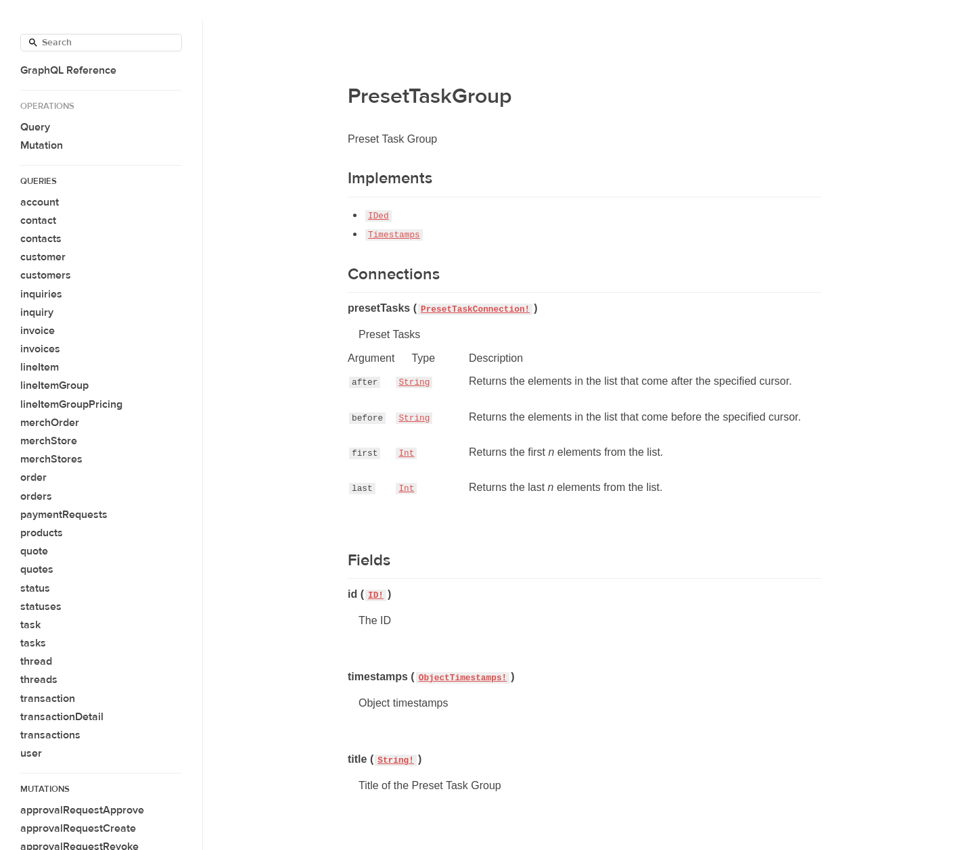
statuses (41, 606)
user (31, 753)
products (41, 533)
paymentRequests (64, 514)
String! (395, 760)
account (39, 202)
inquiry (36, 312)
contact (38, 220)
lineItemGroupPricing (71, 404)
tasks (33, 643)
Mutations (45, 789)
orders (36, 496)
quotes (36, 569)
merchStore (48, 441)
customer (43, 257)
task (30, 625)
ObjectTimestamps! (463, 678)
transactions (50, 735)
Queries (38, 181)
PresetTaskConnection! (475, 309)
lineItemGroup (54, 385)
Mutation (41, 145)
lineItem (39, 367)
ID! (376, 595)
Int (406, 453)
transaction (47, 698)
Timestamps (394, 235)
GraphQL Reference (68, 70)
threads (39, 679)
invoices (40, 349)
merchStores (51, 459)
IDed (378, 216)
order (33, 477)
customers (45, 275)
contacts (41, 238)
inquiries (41, 294)
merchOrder (49, 422)
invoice (37, 330)
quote (34, 551)
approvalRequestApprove (82, 810)
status (35, 588)
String (414, 382)
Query (35, 127)
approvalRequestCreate (78, 828)
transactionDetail (62, 717)
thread (36, 661)
